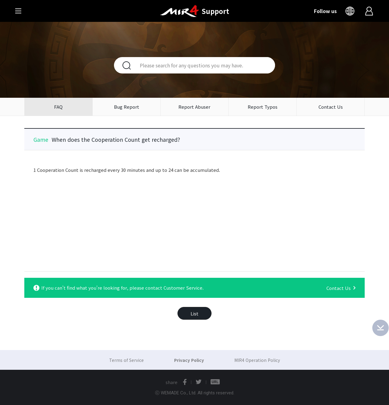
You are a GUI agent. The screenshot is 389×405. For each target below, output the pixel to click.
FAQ (58, 107)
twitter (198, 382)
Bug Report (126, 107)
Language (351, 11)
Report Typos (262, 107)
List (194, 313)
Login (369, 11)
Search (123, 65)
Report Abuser (194, 107)
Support (215, 11)
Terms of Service (126, 360)
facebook (185, 382)
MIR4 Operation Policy (257, 360)
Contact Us (330, 107)
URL (215, 382)
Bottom (380, 328)
